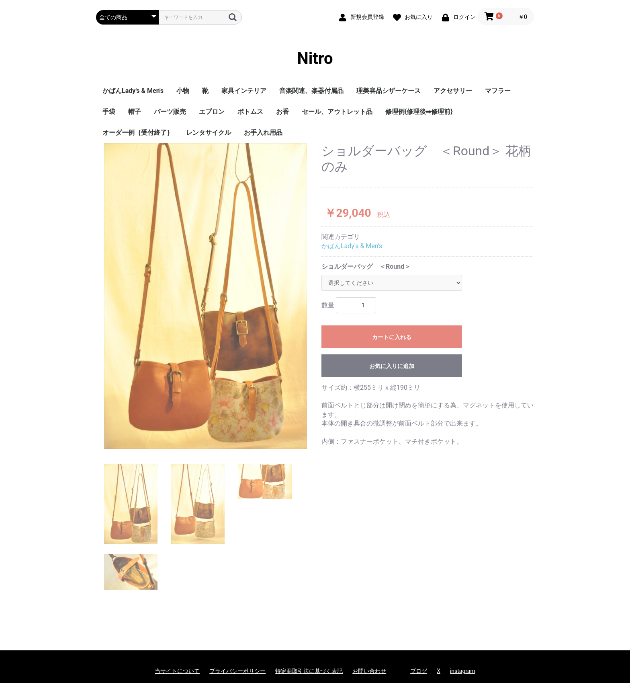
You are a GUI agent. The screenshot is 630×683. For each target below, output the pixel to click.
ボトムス (250, 111)
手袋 (108, 111)
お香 (282, 111)
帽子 (134, 111)
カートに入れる (391, 337)
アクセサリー (453, 91)
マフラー (498, 91)
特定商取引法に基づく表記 (309, 671)
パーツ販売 (170, 111)
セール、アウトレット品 (337, 111)
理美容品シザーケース (388, 91)
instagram (462, 671)
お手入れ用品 (263, 132)
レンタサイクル (208, 132)
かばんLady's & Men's (133, 91)
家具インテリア (243, 91)
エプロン (212, 111)
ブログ (418, 671)
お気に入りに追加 (391, 366)
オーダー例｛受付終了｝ (137, 132)
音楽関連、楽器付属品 (311, 91)
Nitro (315, 58)
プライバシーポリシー (237, 671)
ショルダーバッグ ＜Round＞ (366, 266)
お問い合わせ (369, 671)
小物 (182, 91)
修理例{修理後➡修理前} (419, 111)
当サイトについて (177, 671)
